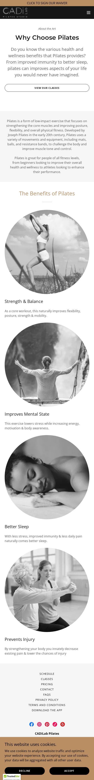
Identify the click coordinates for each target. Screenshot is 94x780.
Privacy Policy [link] (47, 700)
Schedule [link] (47, 674)
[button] (88, 12)
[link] (15, 12)
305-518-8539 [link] (61, 749)
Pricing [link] (47, 684)
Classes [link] (47, 679)
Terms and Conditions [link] (47, 705)
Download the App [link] (47, 710)
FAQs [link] (47, 694)
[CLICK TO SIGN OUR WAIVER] (47, 3)
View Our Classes (47, 88)
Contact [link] (47, 689)
